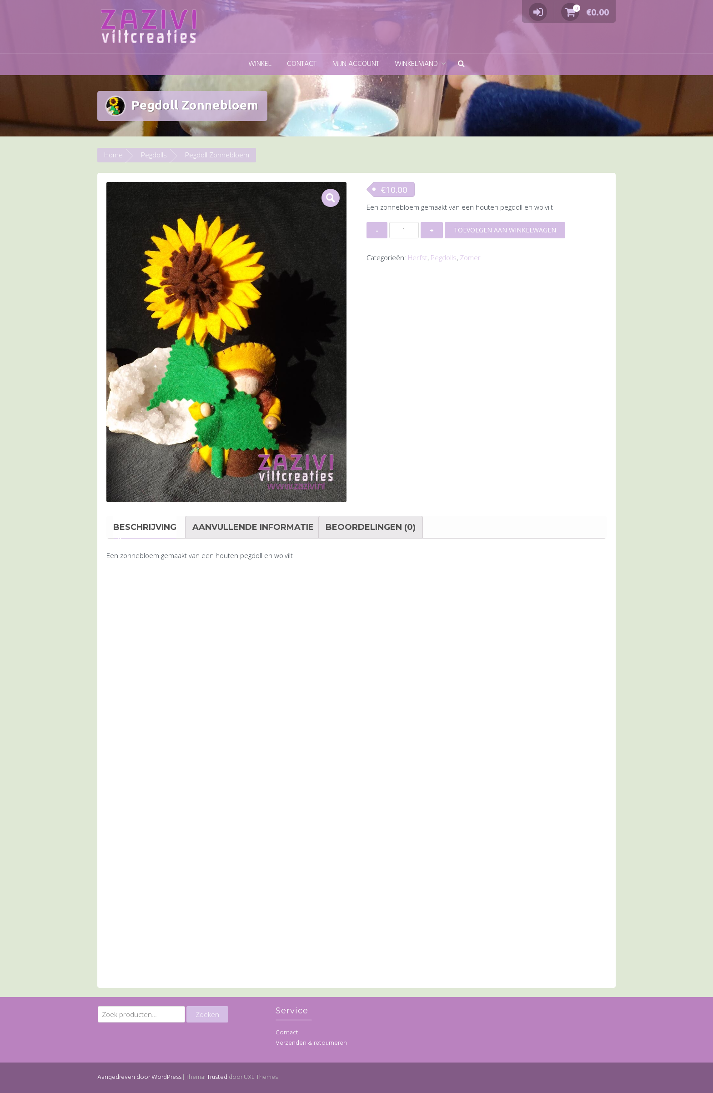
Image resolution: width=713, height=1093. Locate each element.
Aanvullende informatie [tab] (253, 527)
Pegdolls (154, 154)
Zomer (470, 257)
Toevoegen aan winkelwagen (505, 230)
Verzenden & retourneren (311, 1043)
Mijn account (355, 64)
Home (113, 154)
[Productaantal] (404, 230)
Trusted (217, 1077)
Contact (301, 64)
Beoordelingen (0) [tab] (371, 527)
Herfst (417, 257)
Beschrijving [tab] (144, 527)
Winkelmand (416, 64)
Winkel (259, 64)
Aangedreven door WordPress (139, 1077)
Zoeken (207, 1014)
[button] (461, 64)
